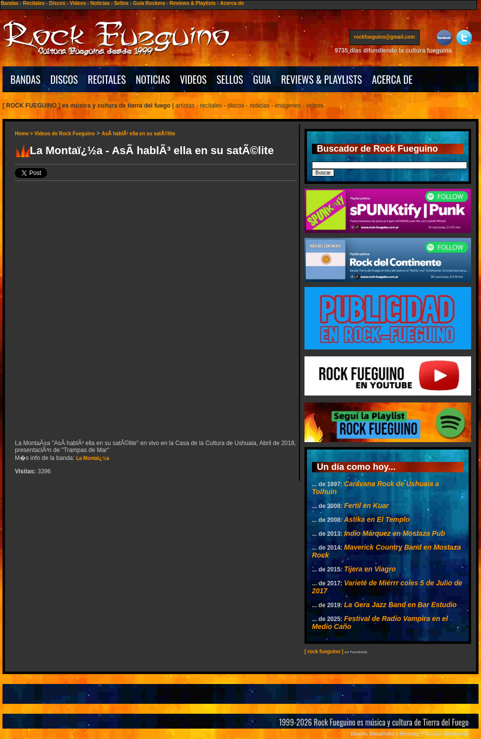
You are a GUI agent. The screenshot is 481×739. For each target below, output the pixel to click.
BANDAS (25, 79)
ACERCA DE (392, 79)
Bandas (9, 3)
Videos (78, 3)
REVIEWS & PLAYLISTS (321, 79)
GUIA (262, 79)
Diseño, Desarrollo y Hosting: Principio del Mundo (410, 734)
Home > (24, 133)
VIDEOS (193, 79)
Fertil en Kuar (366, 506)
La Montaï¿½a (92, 458)
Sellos (121, 3)
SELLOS (230, 79)
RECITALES (107, 79)
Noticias (100, 3)
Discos (57, 3)
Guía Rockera (149, 3)
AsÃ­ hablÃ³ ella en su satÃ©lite (139, 133)
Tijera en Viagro (370, 569)
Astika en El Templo (377, 519)
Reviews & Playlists (193, 3)
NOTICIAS (153, 79)
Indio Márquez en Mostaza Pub (394, 533)
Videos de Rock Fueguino (64, 133)
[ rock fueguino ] (323, 651)
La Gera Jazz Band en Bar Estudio (400, 605)
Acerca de (232, 3)
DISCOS (64, 79)
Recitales (34, 3)
